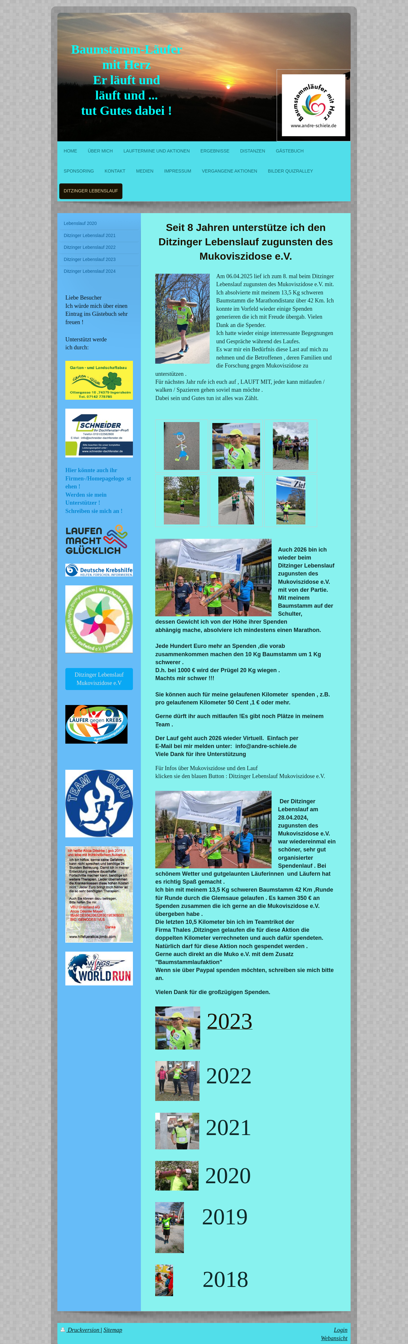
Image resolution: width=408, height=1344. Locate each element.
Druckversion (81, 1330)
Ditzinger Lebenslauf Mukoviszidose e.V (99, 679)
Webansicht (334, 1338)
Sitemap (113, 1330)
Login (340, 1330)
